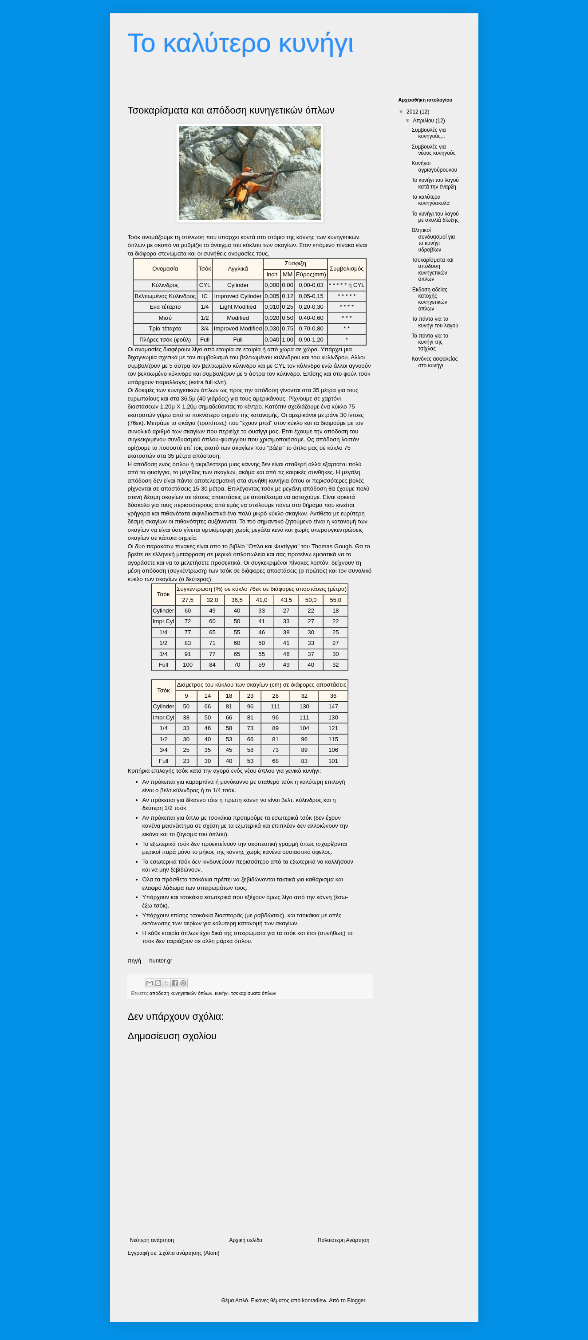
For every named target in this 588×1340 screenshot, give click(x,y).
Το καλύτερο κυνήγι (241, 43)
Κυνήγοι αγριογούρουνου (434, 166)
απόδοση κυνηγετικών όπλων (181, 993)
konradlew (314, 1300)
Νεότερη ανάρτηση (152, 1240)
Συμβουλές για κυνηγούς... (428, 133)
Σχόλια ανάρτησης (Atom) (189, 1253)
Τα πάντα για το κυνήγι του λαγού (434, 322)
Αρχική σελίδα (245, 1240)
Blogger (356, 1300)
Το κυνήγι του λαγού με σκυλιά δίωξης (434, 217)
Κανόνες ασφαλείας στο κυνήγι (434, 362)
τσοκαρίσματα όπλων (253, 993)
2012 (413, 112)
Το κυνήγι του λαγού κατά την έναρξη (434, 183)
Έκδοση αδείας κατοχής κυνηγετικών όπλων (429, 299)
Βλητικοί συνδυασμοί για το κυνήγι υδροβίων (433, 239)
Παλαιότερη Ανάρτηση (344, 1240)
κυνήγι (222, 993)
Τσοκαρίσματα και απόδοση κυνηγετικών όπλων (432, 269)
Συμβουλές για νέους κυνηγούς (433, 150)
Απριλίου (424, 121)
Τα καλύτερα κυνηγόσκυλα (430, 200)
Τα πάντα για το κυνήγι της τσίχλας (429, 342)
